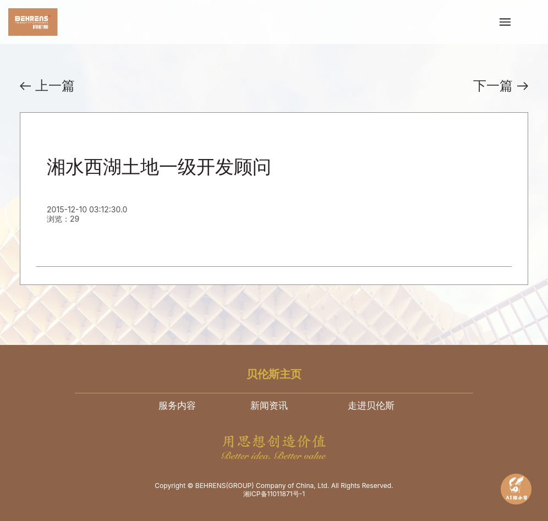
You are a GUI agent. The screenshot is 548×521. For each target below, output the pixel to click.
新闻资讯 (269, 405)
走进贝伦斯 (371, 405)
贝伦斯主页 (274, 374)
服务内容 (177, 405)
